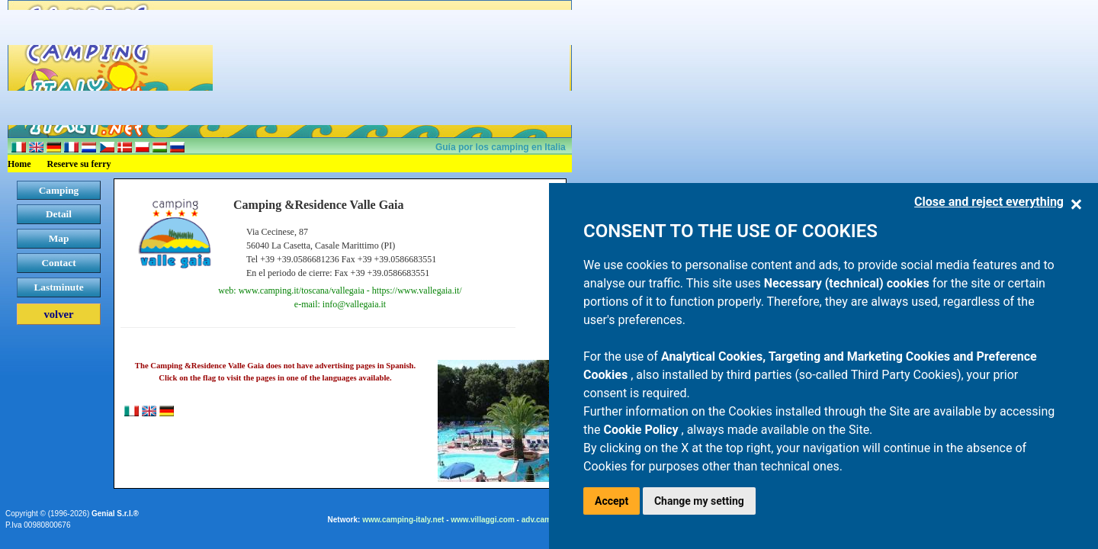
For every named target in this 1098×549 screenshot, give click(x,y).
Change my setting (699, 501)
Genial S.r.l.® (115, 513)
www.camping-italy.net (403, 519)
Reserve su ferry (79, 164)
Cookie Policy (643, 429)
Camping (59, 190)
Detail (59, 214)
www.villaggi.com (483, 519)
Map (59, 238)
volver (58, 314)
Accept (611, 501)
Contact (58, 262)
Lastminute (58, 287)
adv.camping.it (548, 519)
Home (19, 164)
